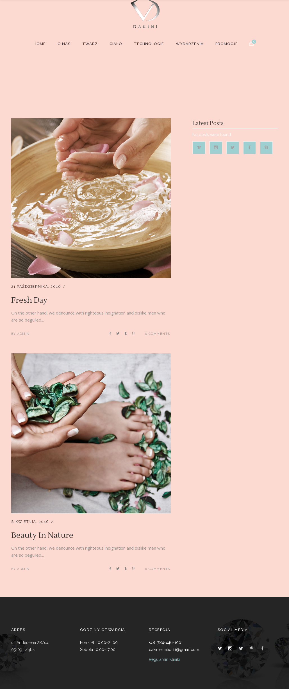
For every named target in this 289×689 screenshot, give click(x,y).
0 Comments (157, 334)
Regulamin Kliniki (164, 659)
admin (23, 334)
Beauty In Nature (42, 535)
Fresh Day (29, 300)
